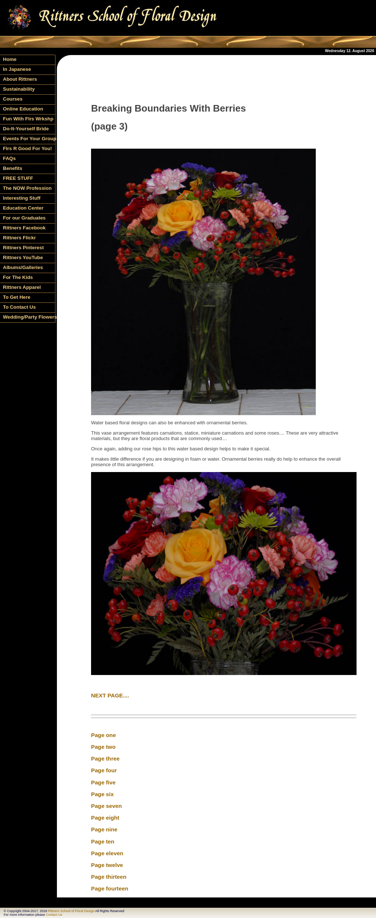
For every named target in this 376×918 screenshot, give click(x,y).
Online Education (23, 109)
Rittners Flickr (19, 237)
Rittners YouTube (23, 257)
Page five (103, 782)
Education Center (23, 208)
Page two (103, 747)
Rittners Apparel (22, 287)
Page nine (104, 829)
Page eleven (107, 853)
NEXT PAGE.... (110, 695)
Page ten (102, 841)
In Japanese (17, 69)
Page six (102, 794)
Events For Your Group (29, 138)
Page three (105, 758)
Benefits (12, 168)
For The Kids (18, 277)
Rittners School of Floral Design (71, 911)
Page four (104, 770)
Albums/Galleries (23, 267)
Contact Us (54, 915)
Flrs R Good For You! (27, 148)
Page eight (105, 817)
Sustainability (19, 89)
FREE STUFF (18, 178)
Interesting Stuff (21, 198)
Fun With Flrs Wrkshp (28, 118)
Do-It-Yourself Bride (26, 128)
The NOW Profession (27, 188)
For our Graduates (24, 218)
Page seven (106, 806)
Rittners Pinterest (23, 247)
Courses (12, 99)
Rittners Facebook (24, 228)
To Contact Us (19, 307)
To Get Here (16, 297)
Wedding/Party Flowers (29, 317)
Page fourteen (109, 888)
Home (10, 59)
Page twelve (107, 865)
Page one (103, 735)
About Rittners (20, 79)
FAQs (9, 158)
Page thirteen (108, 877)
